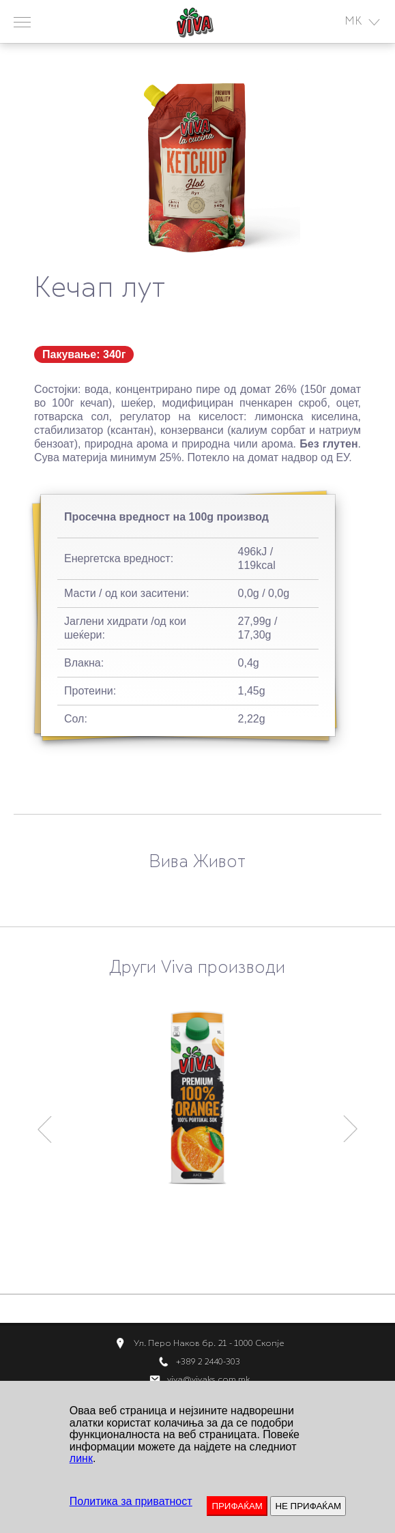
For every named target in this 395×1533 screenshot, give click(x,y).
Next (351, 1123)
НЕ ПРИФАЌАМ (308, 1506)
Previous (44, 1123)
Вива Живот (197, 863)
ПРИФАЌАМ (237, 1506)
